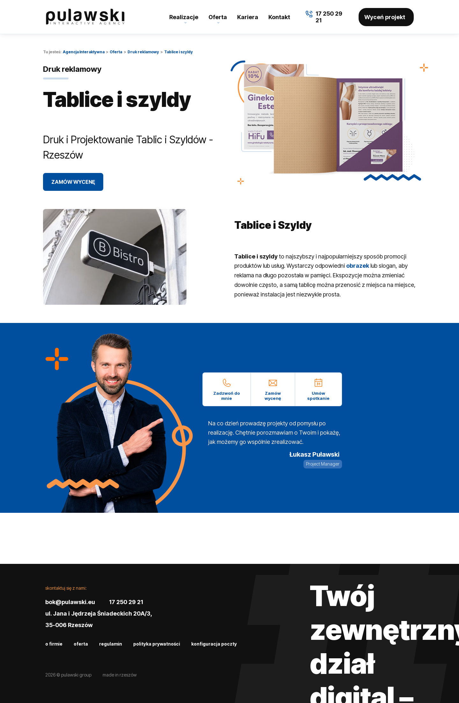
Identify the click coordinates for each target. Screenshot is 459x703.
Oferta (217, 17)
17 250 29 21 (126, 602)
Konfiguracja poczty (214, 644)
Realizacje (183, 17)
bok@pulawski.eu (70, 602)
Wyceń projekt (384, 17)
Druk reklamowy (143, 51)
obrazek (357, 265)
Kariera (247, 17)
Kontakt (279, 17)
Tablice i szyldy (178, 51)
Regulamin (110, 644)
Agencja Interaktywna (84, 51)
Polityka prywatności (156, 644)
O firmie (53, 644)
